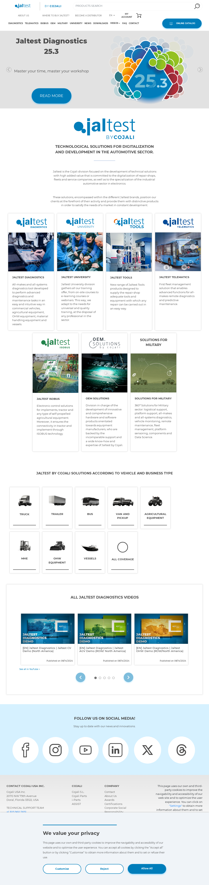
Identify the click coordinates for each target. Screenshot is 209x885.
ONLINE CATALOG (182, 23)
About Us (110, 795)
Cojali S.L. (78, 791)
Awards (109, 799)
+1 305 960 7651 (16, 811)
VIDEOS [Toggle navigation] (114, 23)
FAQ (124, 23)
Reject (104, 868)
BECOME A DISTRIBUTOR (88, 15)
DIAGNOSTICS (15, 23)
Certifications (113, 803)
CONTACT (134, 23)
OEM (53, 23)
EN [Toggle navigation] (111, 15)
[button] (18, 69)
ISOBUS (44, 23)
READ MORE (51, 96)
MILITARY (63, 23)
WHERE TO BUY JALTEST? (55, 15)
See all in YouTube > (29, 668)
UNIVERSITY (76, 23)
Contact (109, 791)
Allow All (147, 868)
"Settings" (175, 805)
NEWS (87, 23)
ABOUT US (23, 15)
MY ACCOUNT (126, 15)
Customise (62, 868)
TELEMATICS (31, 23)
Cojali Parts (79, 795)
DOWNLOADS (100, 23)
